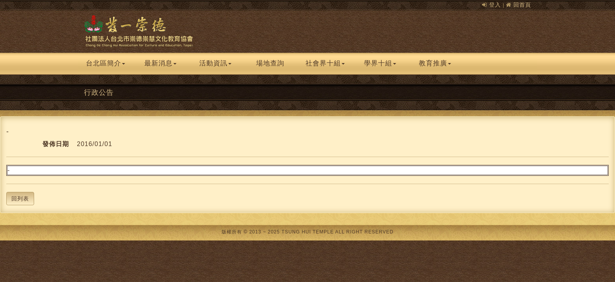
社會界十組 (325, 63)
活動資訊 (215, 63)
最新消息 (160, 63)
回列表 (20, 198)
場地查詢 (270, 63)
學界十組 (380, 63)
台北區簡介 (105, 63)
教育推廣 (435, 63)
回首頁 (522, 5)
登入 (495, 5)
